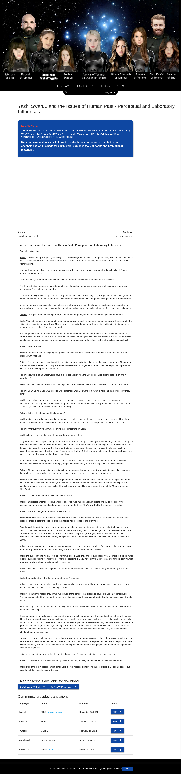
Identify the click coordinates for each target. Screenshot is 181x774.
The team (65, 86)
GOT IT (128, 769)
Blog (106, 86)
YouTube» (50, 712)
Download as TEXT (63, 686)
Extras (119, 86)
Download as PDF (32, 686)
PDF (117, 711)
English (110, 92)
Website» (59, 712)
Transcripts (87, 86)
